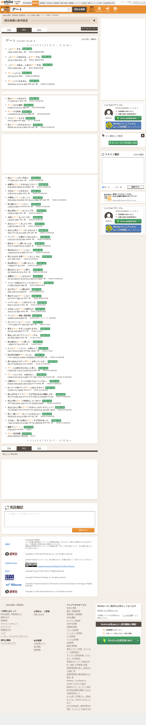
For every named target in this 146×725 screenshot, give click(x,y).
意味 (9, 29)
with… (21, 52)
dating (19, 187)
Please (10, 383)
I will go (11, 193)
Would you (12, 84)
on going (16, 423)
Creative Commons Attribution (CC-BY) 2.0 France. (56, 566)
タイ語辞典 (71, 636)
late (23, 239)
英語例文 (35, 3)
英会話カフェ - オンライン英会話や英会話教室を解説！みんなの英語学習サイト (79, 690)
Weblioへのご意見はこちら (107, 610)
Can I (10, 351)
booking (35, 403)
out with (46, 410)
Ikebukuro (32, 357)
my (14, 311)
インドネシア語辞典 (74, 633)
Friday (27, 187)
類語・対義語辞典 (73, 611)
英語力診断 (63, 3)
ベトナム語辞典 (73, 639)
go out (23, 279)
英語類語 (42, 3)
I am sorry (12, 239)
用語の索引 (14, 454)
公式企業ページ (40, 643)
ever (16, 331)
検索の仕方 (5, 617)
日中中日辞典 (72, 623)
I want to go (12, 252)
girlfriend (38, 423)
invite (16, 246)
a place (11, 107)
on (24, 187)
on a (16, 76)
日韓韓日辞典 (72, 627)
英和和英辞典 (27, 3)
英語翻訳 (71, 3)
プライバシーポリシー (9, 623)
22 (64, 45)
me (32, 84)
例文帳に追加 (27, 49)
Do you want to (14, 279)
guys (23, 403)
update (20, 390)
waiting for (18, 364)
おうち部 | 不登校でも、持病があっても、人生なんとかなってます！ (79, 699)
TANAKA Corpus (11, 563)
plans (29, 383)
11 (54, 45)
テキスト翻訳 (112, 154)
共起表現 (49, 3)
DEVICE (24, 436)
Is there (11, 390)
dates (17, 337)
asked (11, 344)
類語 (39, 29)
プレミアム (99, 11)
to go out (19, 114)
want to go (38, 410)
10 (50, 45)
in (26, 357)
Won (9, 233)
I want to (11, 206)
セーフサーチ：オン (89, 28)
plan (10, 423)
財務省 (7, 544)
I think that (12, 370)
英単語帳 (56, 3)
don (35, 377)
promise (12, 114)
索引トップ (6, 454)
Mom (33, 351)
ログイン (107, 11)
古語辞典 (70, 642)
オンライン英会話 (81, 3)
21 (60, 45)
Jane (24, 324)
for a (21, 272)
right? (52, 410)
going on (14, 101)
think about (18, 383)
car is (20, 370)
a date (15, 52)
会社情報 (37, 646)
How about (12, 187)
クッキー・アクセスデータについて (14, 636)
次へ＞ (69, 45)
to (39, 396)
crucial (25, 370)
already (14, 410)
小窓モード (92, 9)
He (9, 272)
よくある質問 (128, 615)
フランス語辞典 (73, 630)
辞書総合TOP (6, 630)
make (10, 52)
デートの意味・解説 (33, 15)
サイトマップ (6, 626)
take (9, 292)
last (27, 324)
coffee (11, 285)
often (13, 337)
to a (19, 265)
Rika (23, 120)
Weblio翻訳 (139, 154)
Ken (28, 351)
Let (9, 76)
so (22, 298)
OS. (51, 396)
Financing (12, 429)
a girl (14, 292)
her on (22, 246)
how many (16, 403)
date (16, 60)
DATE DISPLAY (14, 436)
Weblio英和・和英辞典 (14, 604)
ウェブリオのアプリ (8, 643)
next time (21, 200)
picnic (17, 285)
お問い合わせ (39, 614)
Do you (10, 331)
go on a (11, 60)
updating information (16, 318)
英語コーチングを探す (95, 3)
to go (16, 107)
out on (16, 305)
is (13, 305)
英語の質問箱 (72, 646)
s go (12, 76)
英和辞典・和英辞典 (18, 15)
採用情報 (37, 650)
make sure (18, 396)
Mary (10, 305)
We (9, 364)
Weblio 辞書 (6, 15)
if (23, 396)
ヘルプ (3, 633)
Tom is (10, 311)
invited (11, 265)
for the (19, 239)
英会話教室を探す (109, 3)
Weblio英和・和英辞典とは (11, 614)
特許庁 (7, 571)
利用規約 (4, 620)
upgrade (43, 396)
